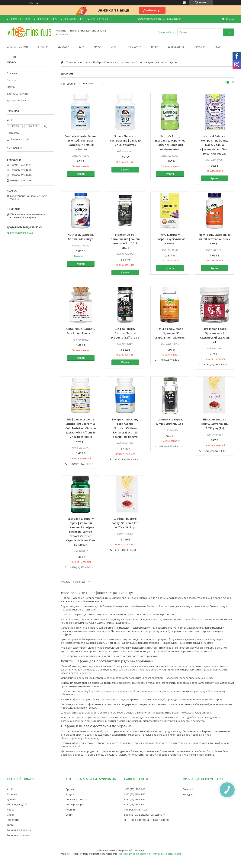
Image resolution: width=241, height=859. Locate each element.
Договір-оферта (16, 100)
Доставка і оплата (18, 93)
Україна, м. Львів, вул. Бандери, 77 (144, 814)
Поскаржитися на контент (133, 853)
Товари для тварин (18, 835)
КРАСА (97, 46)
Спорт (10, 814)
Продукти (13, 819)
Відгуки (11, 87)
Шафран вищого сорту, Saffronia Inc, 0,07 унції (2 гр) (125, 523)
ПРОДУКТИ (134, 46)
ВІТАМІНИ (42, 46)
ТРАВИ (154, 46)
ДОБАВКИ (63, 46)
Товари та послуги (78, 62)
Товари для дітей (17, 804)
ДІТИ (81, 46)
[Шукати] (228, 32)
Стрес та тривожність (150, 62)
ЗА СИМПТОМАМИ (17, 46)
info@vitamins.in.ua (21, 232)
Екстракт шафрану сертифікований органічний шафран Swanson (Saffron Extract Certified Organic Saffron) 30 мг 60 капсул (80, 531)
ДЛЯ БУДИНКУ (176, 46)
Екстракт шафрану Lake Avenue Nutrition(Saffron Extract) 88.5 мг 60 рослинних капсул (125, 428)
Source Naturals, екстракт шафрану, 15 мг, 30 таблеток (125, 140)
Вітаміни (12, 794)
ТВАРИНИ (199, 46)
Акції (9, 789)
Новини (70, 809)
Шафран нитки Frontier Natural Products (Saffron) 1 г (125, 333)
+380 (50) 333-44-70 (134, 794)
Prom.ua (139, 850)
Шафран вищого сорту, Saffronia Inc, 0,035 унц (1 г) (214, 424)
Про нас (11, 80)
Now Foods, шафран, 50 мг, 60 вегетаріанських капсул (214, 239)
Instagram (188, 794)
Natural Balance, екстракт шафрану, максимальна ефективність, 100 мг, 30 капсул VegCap (214, 144)
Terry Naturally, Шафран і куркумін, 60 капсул (170, 239)
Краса (10, 809)
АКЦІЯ (218, 46)
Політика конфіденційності (166, 853)
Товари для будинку (19, 830)
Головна (12, 73)
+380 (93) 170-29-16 (134, 789)
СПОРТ (115, 46)
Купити (81, 174)
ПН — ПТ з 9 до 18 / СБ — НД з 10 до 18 (146, 819)
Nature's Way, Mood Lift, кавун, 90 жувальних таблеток (170, 333)
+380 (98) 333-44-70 (134, 804)
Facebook (188, 789)
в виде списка (232, 83)
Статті (69, 814)
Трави (10, 825)
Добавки (12, 799)
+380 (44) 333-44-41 (134, 799)
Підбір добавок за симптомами (113, 62)
